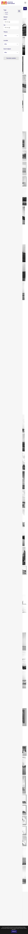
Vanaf (5, 19)
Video (11, 14)
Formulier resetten (11, 58)
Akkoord (14, 931)
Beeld (11, 12)
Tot (4, 25)
